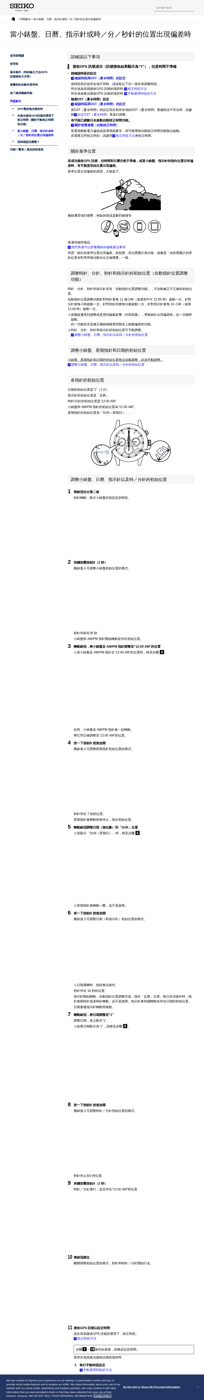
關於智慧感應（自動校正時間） (97, 125)
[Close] (197, 1387)
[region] (102, 1387)
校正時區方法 (137, 88)
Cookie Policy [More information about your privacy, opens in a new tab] (102, 1395)
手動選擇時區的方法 (142, 93)
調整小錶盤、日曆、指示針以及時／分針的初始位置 (111, 334)
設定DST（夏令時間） (94, 114)
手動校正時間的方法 (97, 1357)
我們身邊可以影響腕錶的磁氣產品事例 (98, 247)
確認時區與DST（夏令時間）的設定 (100, 78)
